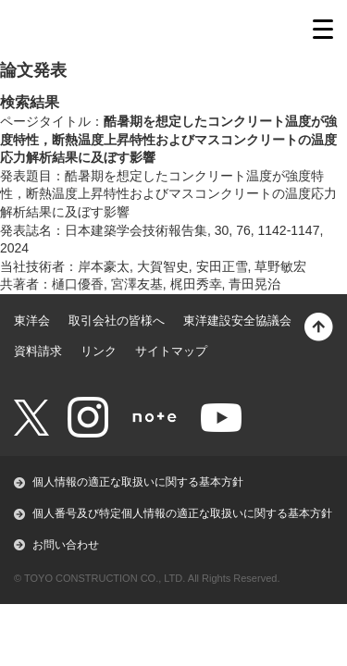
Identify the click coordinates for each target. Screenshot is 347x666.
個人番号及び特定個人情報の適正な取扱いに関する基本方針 (182, 513)
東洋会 (32, 320)
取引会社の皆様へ (116, 320)
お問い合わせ (65, 544)
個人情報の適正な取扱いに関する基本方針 (137, 481)
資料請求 (38, 351)
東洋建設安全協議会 (237, 320)
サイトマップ (171, 351)
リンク (99, 351)
